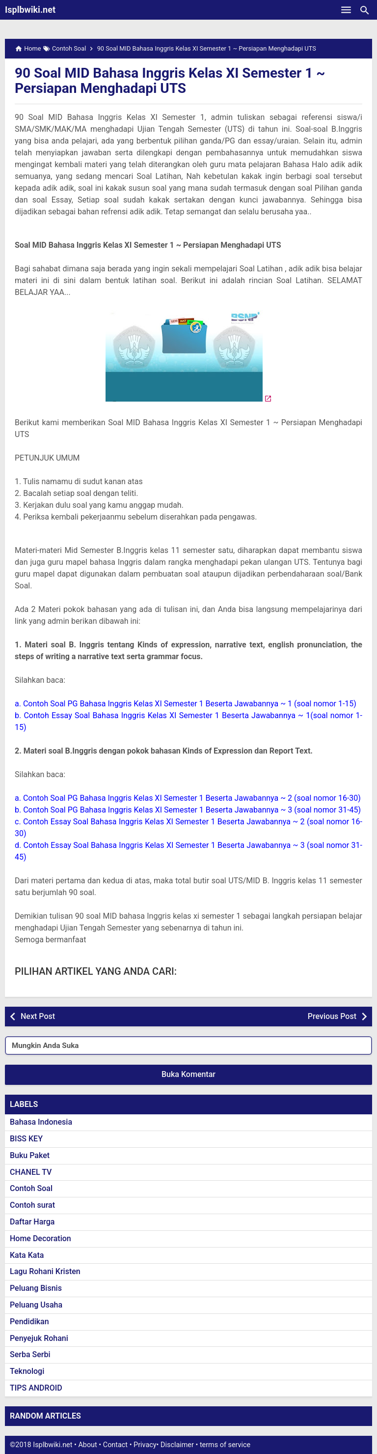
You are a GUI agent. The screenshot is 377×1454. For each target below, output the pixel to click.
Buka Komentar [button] (188, 1074)
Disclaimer (177, 1445)
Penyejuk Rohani (39, 1338)
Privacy (145, 1445)
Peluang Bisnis (36, 1288)
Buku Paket (30, 1155)
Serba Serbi (30, 1354)
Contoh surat (32, 1205)
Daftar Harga (32, 1221)
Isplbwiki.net (30, 9)
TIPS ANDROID (36, 1388)
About (87, 1445)
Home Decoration (40, 1238)
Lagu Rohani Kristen (45, 1271)
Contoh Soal (31, 1188)
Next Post (38, 1016)
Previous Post (332, 1016)
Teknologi (27, 1371)
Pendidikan (29, 1321)
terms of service (225, 1445)
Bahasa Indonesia (41, 1122)
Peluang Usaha (36, 1304)
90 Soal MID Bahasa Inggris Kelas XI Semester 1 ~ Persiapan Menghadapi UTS (170, 80)
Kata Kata (27, 1255)
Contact (115, 1445)
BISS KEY (26, 1138)
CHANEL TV (31, 1172)
